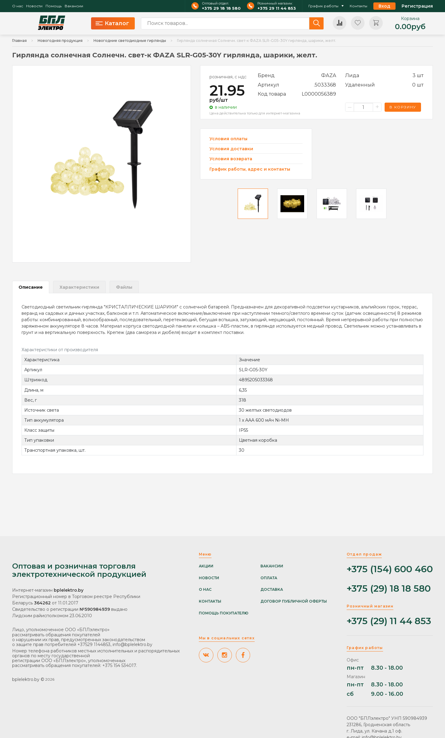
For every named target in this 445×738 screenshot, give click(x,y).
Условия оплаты (228, 138)
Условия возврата (230, 159)
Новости (34, 6)
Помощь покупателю (223, 613)
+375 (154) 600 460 (390, 569)
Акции (206, 566)
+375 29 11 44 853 (276, 8)
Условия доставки (231, 148)
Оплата (268, 578)
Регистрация (417, 6)
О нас (17, 6)
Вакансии (74, 6)
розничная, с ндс (227, 76)
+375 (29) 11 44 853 (389, 621)
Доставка (271, 589)
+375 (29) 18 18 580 (389, 588)
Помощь (54, 6)
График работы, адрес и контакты (249, 169)
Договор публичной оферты (293, 601)
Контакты (358, 6)
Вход (384, 6)
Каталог (112, 23)
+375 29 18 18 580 (221, 8)
